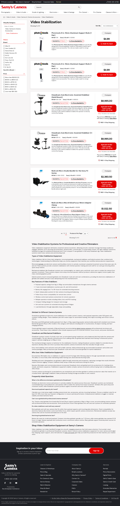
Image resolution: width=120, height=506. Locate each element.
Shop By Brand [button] (36, 2)
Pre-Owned (83, 12)
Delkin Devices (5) (11, 53)
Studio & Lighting (38, 12)
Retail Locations (77, 472)
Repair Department (109, 492)
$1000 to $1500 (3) (11, 80)
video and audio (69, 432)
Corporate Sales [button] (48, 2)
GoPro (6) (8, 62)
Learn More (113, 118)
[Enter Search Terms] (56, 7)
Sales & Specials (45, 475)
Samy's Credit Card (109, 482)
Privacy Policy (87, 498)
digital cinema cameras (84, 328)
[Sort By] (110, 26)
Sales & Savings (69, 12)
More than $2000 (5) (12, 77)
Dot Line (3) (9, 58)
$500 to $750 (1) (10, 82)
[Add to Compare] (103, 33)
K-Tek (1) (8, 67)
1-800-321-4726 (10, 479)
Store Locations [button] (7, 2)
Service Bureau (45, 482)
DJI (40, 324)
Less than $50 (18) (11, 91)
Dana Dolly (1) (9, 51)
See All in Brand (8, 70)
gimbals (41, 264)
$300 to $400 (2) (11, 84)
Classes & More (111, 12)
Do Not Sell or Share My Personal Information (66, 498)
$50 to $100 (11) (10, 89)
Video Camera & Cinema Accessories (13, 30)
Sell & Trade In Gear (109, 478)
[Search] (79, 7)
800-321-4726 (113, 2)
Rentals (105, 469)
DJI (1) (7, 55)
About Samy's (76, 469)
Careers (74, 485)
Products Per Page (76, 233)
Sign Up (96, 451)
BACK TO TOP (111, 238)
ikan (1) (7, 65)
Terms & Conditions (101, 498)
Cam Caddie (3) (10, 48)
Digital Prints (107, 475)
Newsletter (44, 492)
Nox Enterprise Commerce (10, 489)
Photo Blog (43, 472)
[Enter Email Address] (74, 451)
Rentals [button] (58, 2)
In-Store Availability (75, 41)
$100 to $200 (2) (10, 87)
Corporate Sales (77, 482)
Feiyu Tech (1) (9, 60)
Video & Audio (21, 12)
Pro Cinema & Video (46, 478)
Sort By (98, 26)
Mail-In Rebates (45, 485)
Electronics (53, 12)
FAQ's (73, 488)
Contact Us (75, 478)
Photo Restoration (109, 472)
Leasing (105, 485)
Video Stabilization (12, 33)
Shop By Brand (45, 488)
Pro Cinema (97, 12)
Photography (5, 12)
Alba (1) (7, 46)
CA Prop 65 (115, 498)
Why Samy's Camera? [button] (23, 2)
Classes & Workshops (47, 469)
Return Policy (76, 492)
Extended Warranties (110, 488)
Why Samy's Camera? (79, 475)
